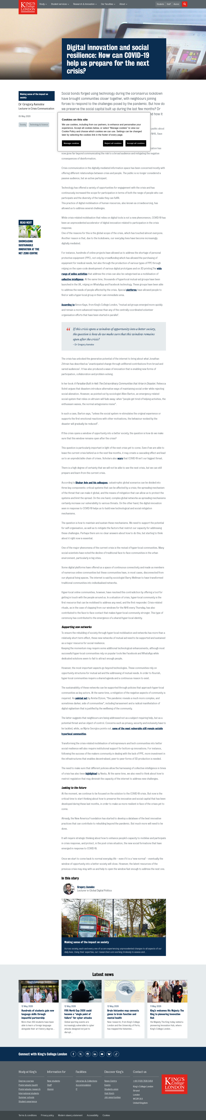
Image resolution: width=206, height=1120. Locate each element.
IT (76, 1089)
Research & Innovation (84, 4)
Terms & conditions (28, 1115)
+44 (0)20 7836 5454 (143, 1081)
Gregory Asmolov (86, 887)
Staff (169, 4)
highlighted (91, 773)
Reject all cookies (113, 143)
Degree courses (26, 1081)
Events (107, 1085)
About (122, 4)
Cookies (106, 1115)
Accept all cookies (136, 143)
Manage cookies (71, 143)
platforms (131, 290)
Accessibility (92, 1115)
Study (42, 4)
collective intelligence (72, 279)
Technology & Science (39, 125)
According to (68, 305)
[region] (104, 132)
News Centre (110, 1081)
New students (53, 1081)
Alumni (176, 4)
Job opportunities (112, 1097)
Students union (111, 1089)
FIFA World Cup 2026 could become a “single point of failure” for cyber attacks (78, 1014)
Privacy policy (47, 1115)
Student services (59, 4)
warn (120, 458)
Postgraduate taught (28, 1085)
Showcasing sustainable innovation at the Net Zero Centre (29, 247)
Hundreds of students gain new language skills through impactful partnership (37, 1014)
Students (160, 4)
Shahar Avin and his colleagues (92, 482)
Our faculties (107, 4)
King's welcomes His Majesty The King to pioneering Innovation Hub (167, 1014)
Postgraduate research (29, 1089)
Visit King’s (109, 1093)
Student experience (28, 1101)
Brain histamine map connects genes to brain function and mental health (123, 1014)
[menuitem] (43, 4)
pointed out (81, 698)
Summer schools (26, 1097)
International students (29, 1093)
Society (23, 125)
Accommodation (83, 1085)
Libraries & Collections (86, 1081)
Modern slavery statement (70, 1115)
